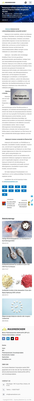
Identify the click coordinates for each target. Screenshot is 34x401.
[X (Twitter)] (11, 186)
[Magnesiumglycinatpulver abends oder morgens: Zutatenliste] (17, 306)
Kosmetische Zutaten (8, 355)
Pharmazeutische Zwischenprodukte (12, 352)
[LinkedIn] (23, 186)
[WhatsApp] (23, 190)
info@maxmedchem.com (13, 394)
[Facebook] (4, 186)
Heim (3, 348)
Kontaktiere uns (6, 359)
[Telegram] (11, 190)
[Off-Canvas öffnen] (30, 2)
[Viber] (17, 190)
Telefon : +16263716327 (13, 389)
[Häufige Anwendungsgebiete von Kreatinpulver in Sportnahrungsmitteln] (17, 229)
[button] (25, 2)
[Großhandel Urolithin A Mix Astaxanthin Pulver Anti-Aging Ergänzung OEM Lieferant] (17, 281)
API (3, 350)
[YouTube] (16, 338)
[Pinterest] (17, 186)
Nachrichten (5, 357)
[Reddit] (4, 190)
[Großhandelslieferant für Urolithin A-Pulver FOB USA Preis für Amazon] (17, 255)
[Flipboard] (4, 194)
